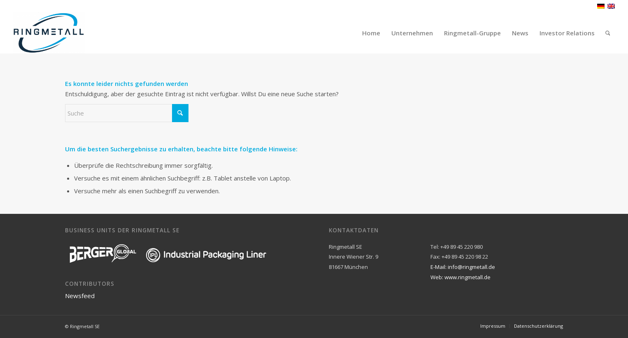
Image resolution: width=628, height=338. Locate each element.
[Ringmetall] (49, 32)
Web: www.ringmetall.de (460, 277)
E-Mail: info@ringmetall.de (462, 267)
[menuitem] (371, 32)
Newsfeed (80, 296)
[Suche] (608, 32)
